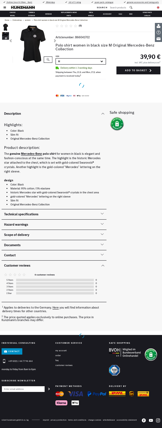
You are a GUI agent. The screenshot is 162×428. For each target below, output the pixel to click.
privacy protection (58, 420)
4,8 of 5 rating (74, 2)
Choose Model (13, 14)
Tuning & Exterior (31, 14)
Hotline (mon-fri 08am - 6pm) (19, 2)
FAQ (57, 360)
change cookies (94, 420)
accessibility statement (127, 420)
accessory (107, 14)
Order (58, 355)
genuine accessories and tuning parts (143, 2)
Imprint (46, 420)
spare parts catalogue (103, 2)
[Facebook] (143, 421)
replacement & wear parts (69, 14)
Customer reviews (64, 365)
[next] (55, 40)
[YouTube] (151, 421)
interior (48, 14)
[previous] (10, 40)
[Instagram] (158, 421)
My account (61, 350)
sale (120, 14)
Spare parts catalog (147, 14)
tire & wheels (91, 14)
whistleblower (109, 420)
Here (56, 307)
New (130, 14)
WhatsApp (50, 2)
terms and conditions (77, 420)
